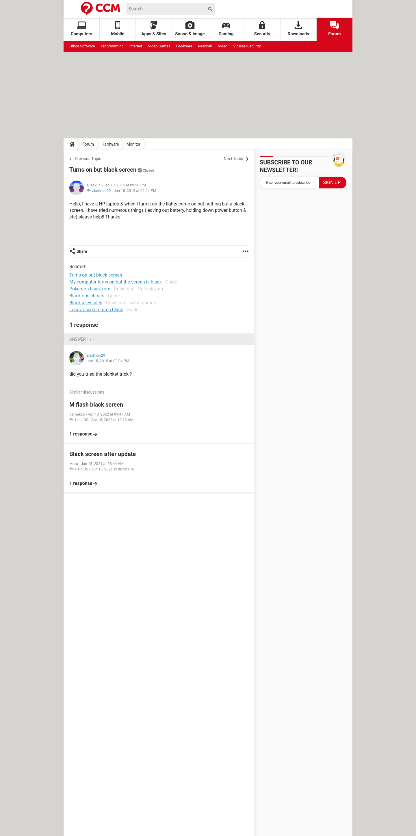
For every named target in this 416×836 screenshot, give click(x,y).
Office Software (82, 46)
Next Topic (233, 158)
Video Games (159, 46)
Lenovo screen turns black (96, 309)
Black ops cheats (86, 296)
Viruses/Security (247, 46)
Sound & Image (190, 28)
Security (262, 28)
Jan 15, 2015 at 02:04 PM (135, 190)
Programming (112, 46)
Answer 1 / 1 (82, 339)
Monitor (134, 144)
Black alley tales (85, 302)
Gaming (225, 28)
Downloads (298, 28)
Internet (135, 46)
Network (205, 46)
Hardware (184, 46)
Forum (334, 28)
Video (222, 46)
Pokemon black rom (89, 289)
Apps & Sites (153, 28)
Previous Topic (88, 158)
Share (82, 251)
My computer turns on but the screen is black (115, 282)
